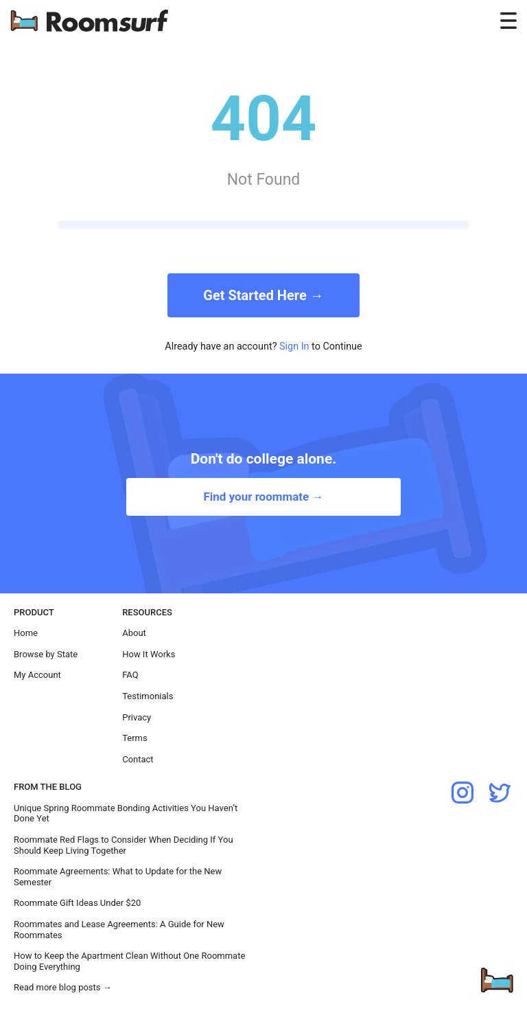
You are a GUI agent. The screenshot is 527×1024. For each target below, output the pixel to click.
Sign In (294, 346)
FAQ (130, 675)
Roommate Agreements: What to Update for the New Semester (118, 876)
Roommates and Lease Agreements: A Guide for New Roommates (119, 929)
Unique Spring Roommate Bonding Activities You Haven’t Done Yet (125, 813)
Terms (135, 738)
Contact (137, 759)
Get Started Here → (263, 295)
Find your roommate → (263, 496)
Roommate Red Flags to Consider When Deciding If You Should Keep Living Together (123, 845)
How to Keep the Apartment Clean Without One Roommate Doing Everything (129, 961)
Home (26, 633)
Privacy (136, 717)
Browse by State (46, 654)
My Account (37, 675)
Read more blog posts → (63, 987)
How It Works (148, 654)
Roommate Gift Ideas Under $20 (77, 903)
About (134, 633)
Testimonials (147, 696)
